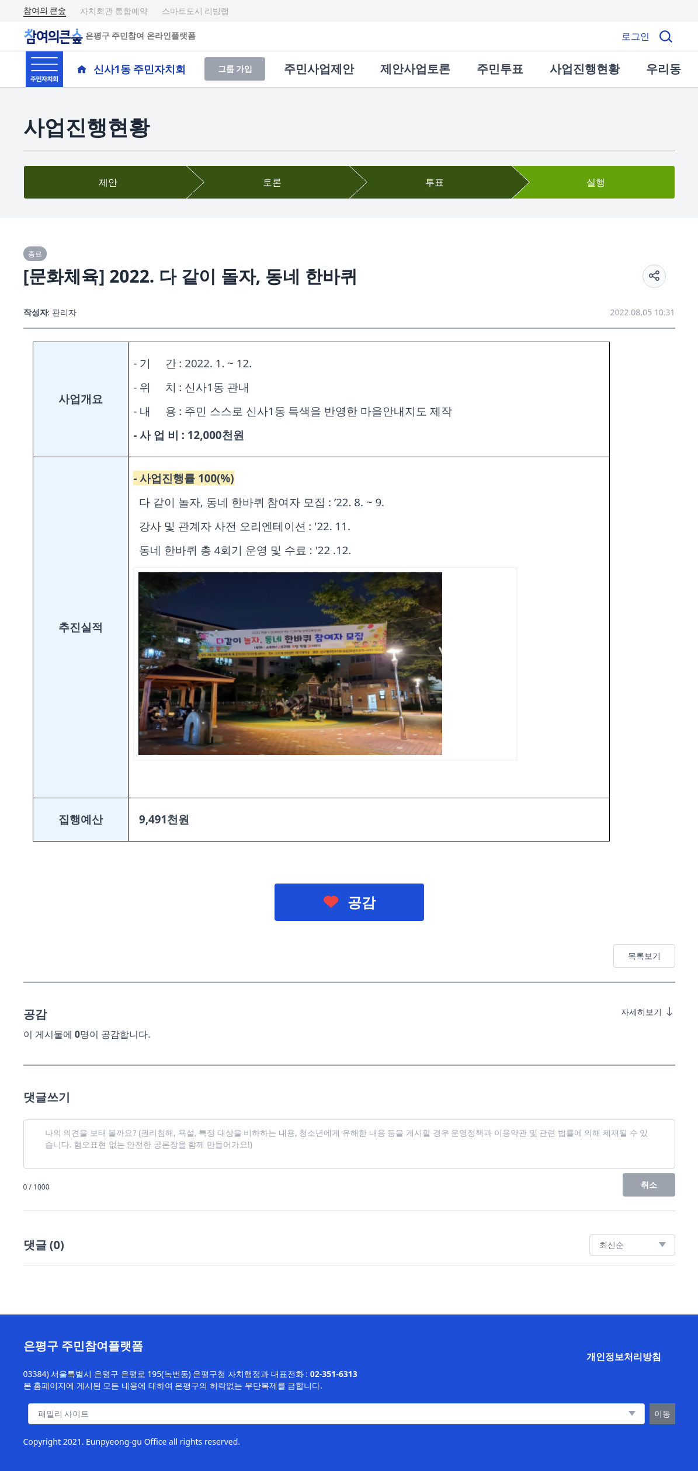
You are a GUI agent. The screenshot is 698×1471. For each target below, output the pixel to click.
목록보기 (644, 955)
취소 (649, 1184)
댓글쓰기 (46, 1097)
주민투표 (500, 68)
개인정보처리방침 (623, 1356)
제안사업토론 (415, 68)
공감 (362, 902)
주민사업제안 (319, 68)
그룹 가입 (235, 68)
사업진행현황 (585, 68)
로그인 (635, 36)
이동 (662, 1413)
